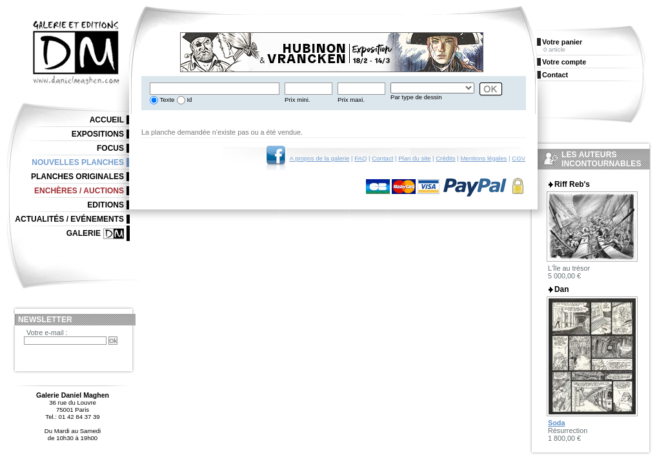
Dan (561, 289)
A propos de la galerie (320, 158)
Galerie (83, 233)
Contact (382, 158)
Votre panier (562, 42)
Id (188, 99)
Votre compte (564, 62)
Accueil (107, 119)
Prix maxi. (351, 99)
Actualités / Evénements (69, 219)
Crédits (445, 158)
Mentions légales (483, 158)
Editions (105, 204)
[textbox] (214, 88)
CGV (518, 158)
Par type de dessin (415, 97)
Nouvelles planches (78, 162)
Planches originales (77, 176)
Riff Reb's (572, 184)
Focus (110, 148)
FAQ (360, 158)
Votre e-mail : (47, 332)
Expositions (98, 134)
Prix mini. (297, 99)
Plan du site (414, 158)
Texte (166, 99)
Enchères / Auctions (79, 190)
